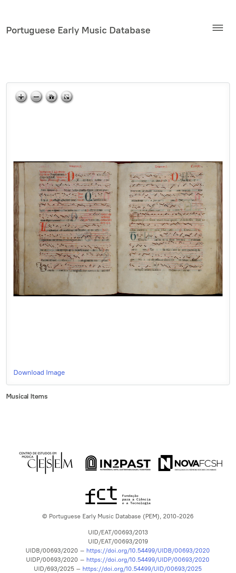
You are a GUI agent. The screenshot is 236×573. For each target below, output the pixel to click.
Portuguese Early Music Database (78, 30)
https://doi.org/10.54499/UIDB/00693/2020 (148, 550)
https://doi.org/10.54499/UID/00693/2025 (142, 569)
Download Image (39, 372)
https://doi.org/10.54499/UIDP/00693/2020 (148, 559)
